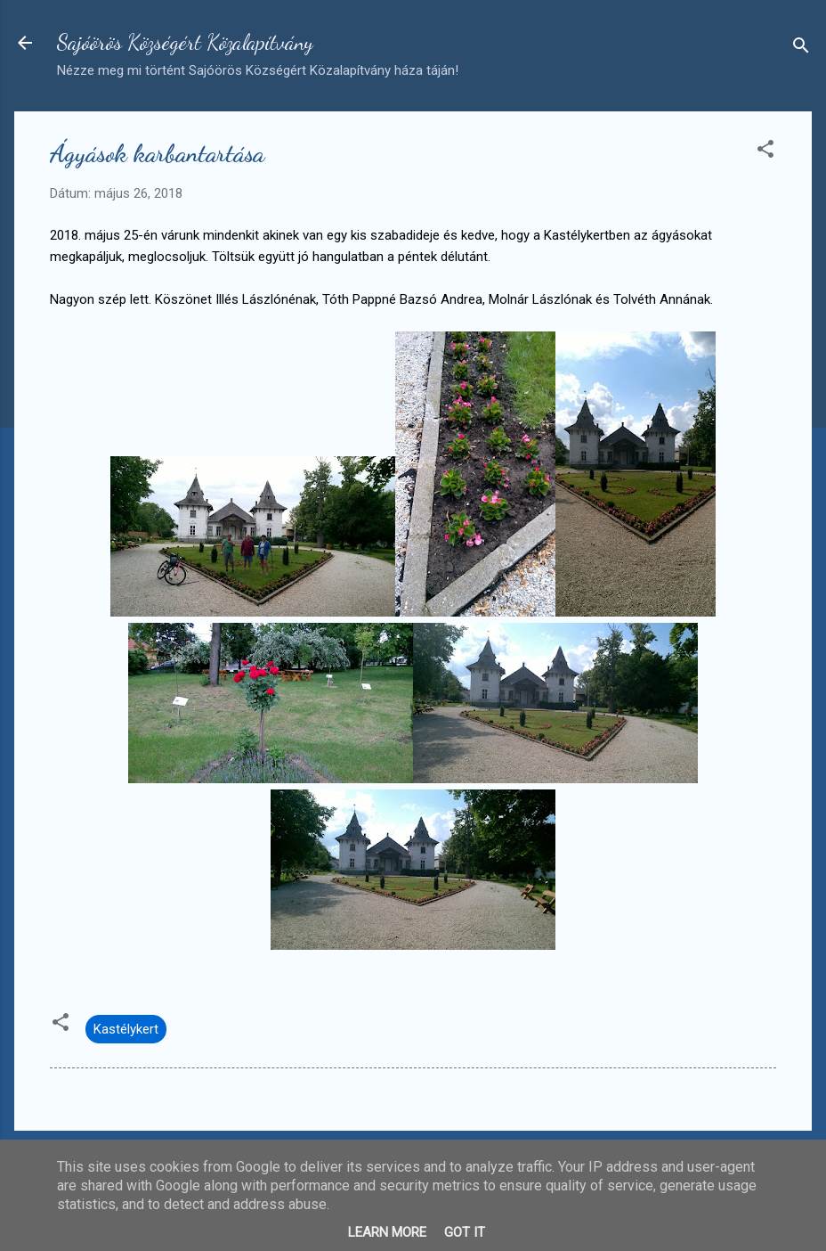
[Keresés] (801, 48)
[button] (765, 152)
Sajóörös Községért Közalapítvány (185, 42)
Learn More (387, 1232)
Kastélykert (125, 1029)
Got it (464, 1232)
